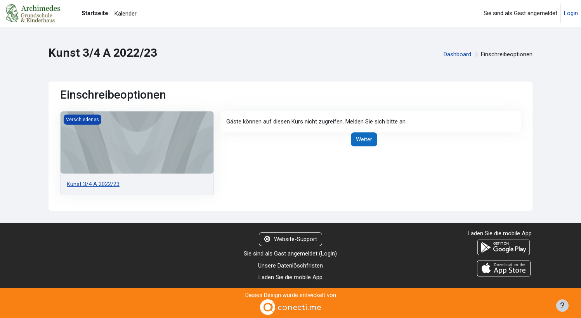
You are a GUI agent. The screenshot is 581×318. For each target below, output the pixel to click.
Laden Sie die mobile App (290, 277)
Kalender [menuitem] (125, 13)
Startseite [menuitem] (95, 13)
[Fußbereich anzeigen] (562, 305)
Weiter (364, 139)
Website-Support (290, 239)
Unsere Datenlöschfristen (290, 265)
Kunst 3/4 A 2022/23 (93, 184)
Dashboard (457, 54)
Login (571, 13)
